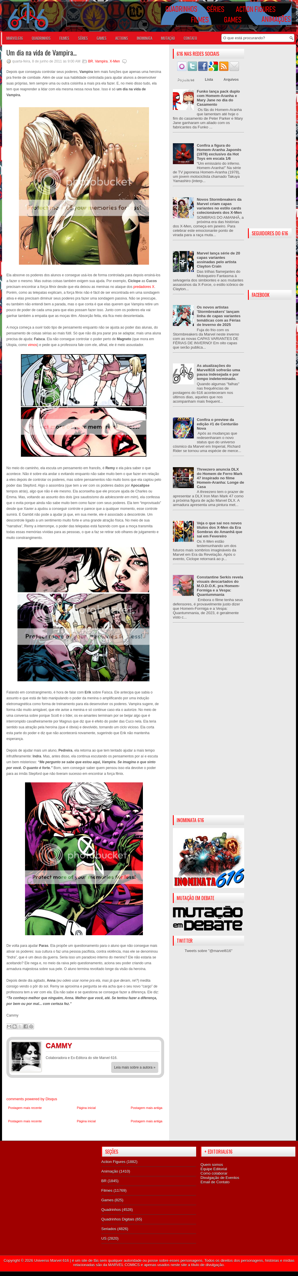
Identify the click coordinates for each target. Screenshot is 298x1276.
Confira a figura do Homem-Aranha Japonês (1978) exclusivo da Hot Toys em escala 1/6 (219, 152)
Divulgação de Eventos (220, 1177)
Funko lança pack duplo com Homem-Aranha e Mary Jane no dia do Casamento (218, 98)
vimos (32, 345)
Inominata (144, 38)
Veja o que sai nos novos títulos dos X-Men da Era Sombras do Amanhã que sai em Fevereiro (219, 529)
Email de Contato (215, 1182)
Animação (109, 1171)
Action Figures (113, 1161)
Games (107, 1200)
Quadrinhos (111, 1209)
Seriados (108, 1229)
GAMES (102, 38)
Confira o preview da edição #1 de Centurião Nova (217, 424)
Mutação (168, 38)
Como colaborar (214, 1173)
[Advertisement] (208, 724)
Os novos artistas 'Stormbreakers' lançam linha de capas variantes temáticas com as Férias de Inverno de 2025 (218, 316)
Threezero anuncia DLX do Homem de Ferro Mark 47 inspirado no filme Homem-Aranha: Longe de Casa (220, 478)
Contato (190, 38)
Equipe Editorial (214, 1169)
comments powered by (31, 1099)
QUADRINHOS (41, 38)
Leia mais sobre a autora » (134, 1067)
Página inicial (86, 1108)
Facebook (141, 1046)
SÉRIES (83, 38)
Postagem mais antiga (146, 1108)
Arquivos (231, 80)
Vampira (101, 61)
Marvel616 (14, 38)
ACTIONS (121, 38)
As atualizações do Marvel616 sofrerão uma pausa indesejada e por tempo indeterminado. (218, 372)
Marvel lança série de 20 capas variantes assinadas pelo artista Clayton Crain (218, 259)
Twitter (153, 1046)
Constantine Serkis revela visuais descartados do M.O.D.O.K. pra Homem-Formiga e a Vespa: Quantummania (220, 586)
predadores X (143, 287)
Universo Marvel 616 (51, 1260)
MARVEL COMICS (124, 1265)
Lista (209, 80)
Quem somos (212, 1164)
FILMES (64, 38)
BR (90, 61)
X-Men (115, 61)
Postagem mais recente (25, 1108)
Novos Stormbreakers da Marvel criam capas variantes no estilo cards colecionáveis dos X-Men (219, 206)
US (104, 1238)
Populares (186, 80)
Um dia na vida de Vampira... (41, 52)
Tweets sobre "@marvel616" (208, 951)
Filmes (106, 1190)
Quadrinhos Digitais (117, 1219)
